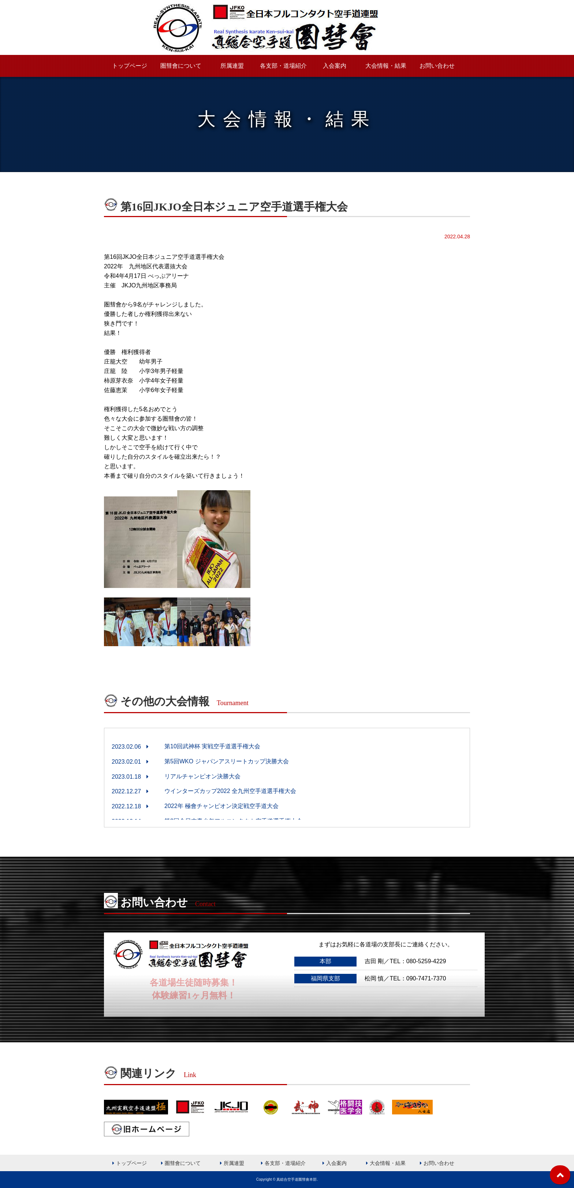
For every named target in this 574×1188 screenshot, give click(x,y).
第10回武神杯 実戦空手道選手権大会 (212, 746)
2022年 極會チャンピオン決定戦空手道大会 (221, 806)
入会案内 (334, 66)
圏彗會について (180, 66)
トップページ (129, 66)
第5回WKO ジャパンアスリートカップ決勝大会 (226, 761)
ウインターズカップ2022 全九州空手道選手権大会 (230, 791)
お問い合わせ (437, 66)
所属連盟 (232, 66)
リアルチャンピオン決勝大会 (202, 776)
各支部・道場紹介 (283, 66)
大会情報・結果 (385, 66)
